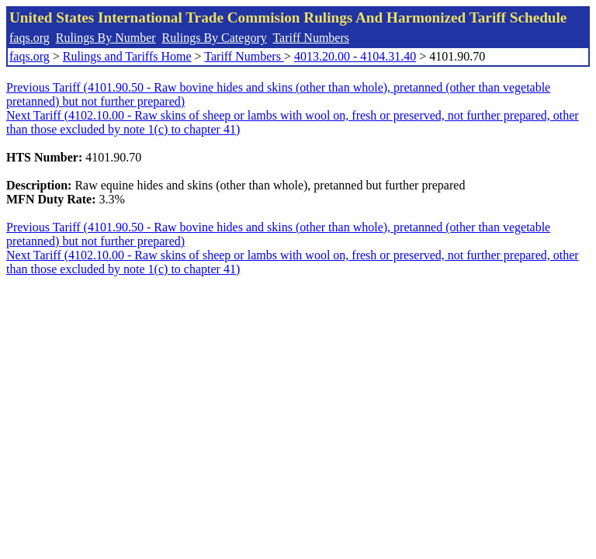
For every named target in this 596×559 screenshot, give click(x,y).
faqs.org (29, 37)
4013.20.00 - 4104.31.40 (355, 56)
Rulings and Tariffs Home (127, 56)
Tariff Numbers (310, 37)
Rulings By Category (214, 37)
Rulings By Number (106, 37)
